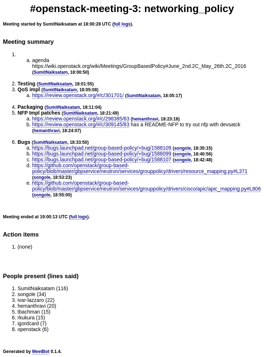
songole (182, 148)
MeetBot (40, 351)
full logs (122, 24)
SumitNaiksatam (51, 72)
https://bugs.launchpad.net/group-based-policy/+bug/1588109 (101, 148)
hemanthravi (145, 119)
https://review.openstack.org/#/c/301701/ (78, 95)
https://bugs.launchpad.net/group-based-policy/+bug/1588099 (101, 154)
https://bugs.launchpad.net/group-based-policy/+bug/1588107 (101, 159)
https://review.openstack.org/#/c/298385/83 (80, 119)
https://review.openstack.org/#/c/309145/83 (80, 124)
